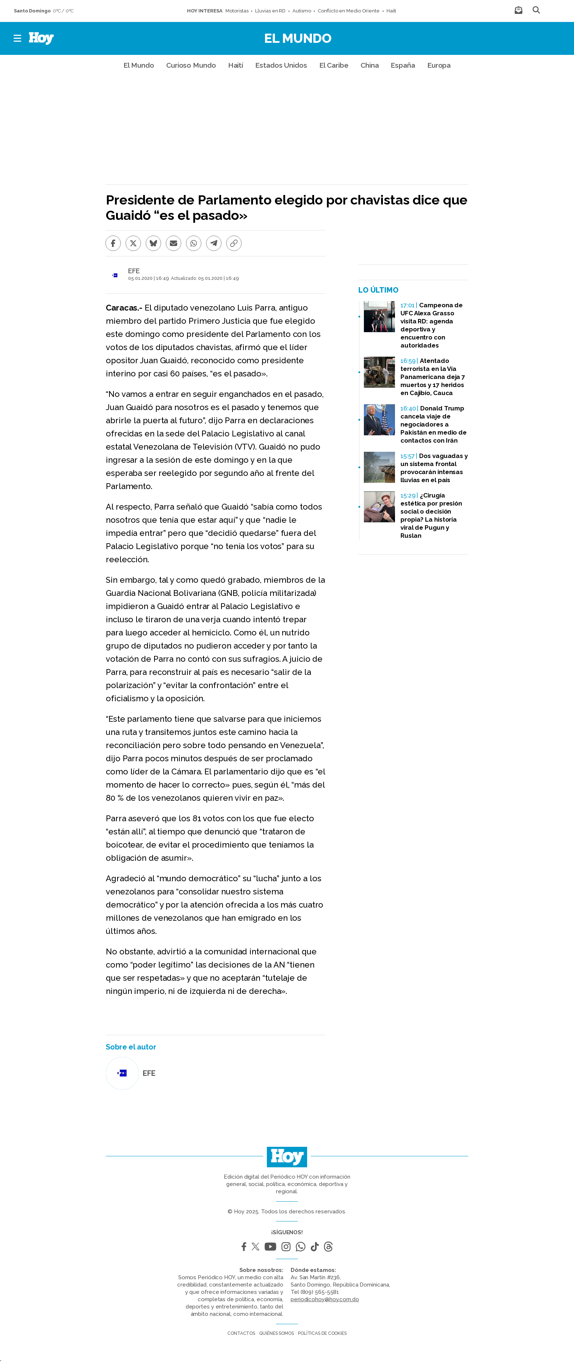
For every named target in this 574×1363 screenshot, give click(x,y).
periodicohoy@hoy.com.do (325, 1299)
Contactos (241, 1333)
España (403, 65)
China (370, 65)
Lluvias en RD (270, 11)
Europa (439, 65)
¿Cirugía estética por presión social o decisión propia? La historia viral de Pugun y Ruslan (431, 515)
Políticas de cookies (322, 1333)
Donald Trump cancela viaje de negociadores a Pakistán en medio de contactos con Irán (433, 424)
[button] (18, 38)
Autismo (301, 11)
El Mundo (298, 38)
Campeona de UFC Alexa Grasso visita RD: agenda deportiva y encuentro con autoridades (431, 325)
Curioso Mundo (191, 65)
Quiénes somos (276, 1333)
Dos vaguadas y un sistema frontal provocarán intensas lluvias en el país (434, 468)
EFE (134, 271)
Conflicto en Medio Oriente (348, 11)
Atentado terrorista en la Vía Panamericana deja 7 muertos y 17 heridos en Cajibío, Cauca (432, 377)
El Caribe (333, 65)
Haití (391, 11)
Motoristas (236, 11)
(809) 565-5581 (320, 1292)
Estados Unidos (281, 65)
